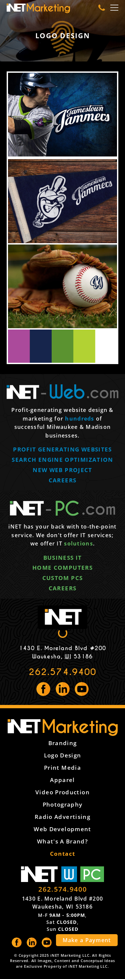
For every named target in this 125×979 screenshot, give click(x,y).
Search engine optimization (62, 459)
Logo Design (62, 755)
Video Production (62, 792)
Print (62, 767)
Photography (63, 804)
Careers (63, 480)
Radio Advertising (62, 817)
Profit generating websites (62, 449)
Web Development (62, 829)
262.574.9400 (62, 672)
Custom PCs (62, 578)
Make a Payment (87, 940)
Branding (62, 743)
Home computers (62, 567)
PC (92, 874)
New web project (62, 470)
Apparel (62, 780)
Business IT (62, 557)
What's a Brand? (62, 841)
